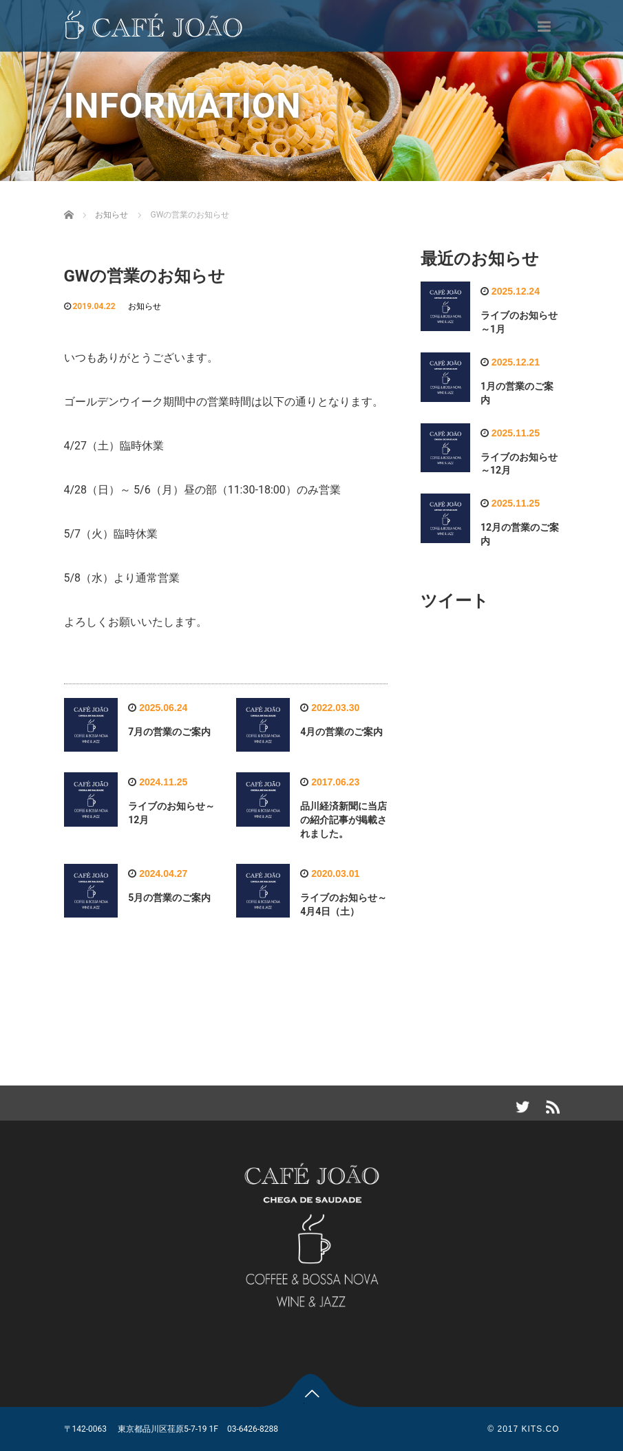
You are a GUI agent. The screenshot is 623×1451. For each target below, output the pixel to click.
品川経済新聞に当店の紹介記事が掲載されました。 (343, 820)
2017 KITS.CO (528, 1429)
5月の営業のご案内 (169, 897)
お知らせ (144, 306)
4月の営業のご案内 (341, 731)
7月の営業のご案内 (169, 731)
